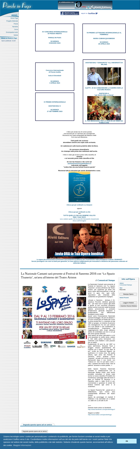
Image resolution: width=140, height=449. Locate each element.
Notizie (16, 35)
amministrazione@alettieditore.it (79, 163)
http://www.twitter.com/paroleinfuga (100, 415)
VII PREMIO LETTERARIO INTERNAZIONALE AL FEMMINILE (104, 33)
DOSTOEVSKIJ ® (55, 106)
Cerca (16, 29)
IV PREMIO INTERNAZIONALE (55, 102)
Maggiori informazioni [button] (22, 445)
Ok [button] (127, 441)
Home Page (15, 18)
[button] (114, 441)
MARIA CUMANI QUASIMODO (104, 38)
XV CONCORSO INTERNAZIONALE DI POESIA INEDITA (54, 32)
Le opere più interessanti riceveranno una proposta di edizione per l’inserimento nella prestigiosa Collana (79, 259)
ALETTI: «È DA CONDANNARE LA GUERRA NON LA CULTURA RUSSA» (104, 89)
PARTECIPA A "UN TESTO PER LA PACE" (104, 94)
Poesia (16, 24)
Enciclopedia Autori (12, 32)
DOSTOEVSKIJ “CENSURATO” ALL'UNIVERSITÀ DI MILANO (104, 63)
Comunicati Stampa (126, 285)
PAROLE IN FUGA (54, 38)
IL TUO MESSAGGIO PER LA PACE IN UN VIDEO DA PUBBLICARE (104, 122)
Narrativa (15, 26)
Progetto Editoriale (12, 21)
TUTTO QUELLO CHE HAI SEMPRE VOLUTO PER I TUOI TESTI (79, 216)
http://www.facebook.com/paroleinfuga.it (101, 409)
